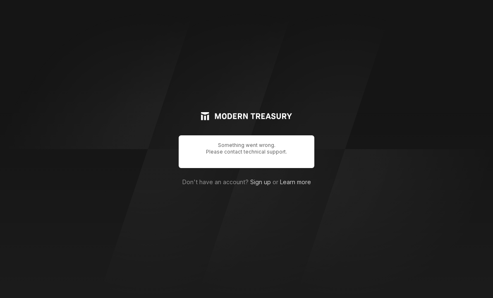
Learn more (295, 181)
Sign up (260, 181)
